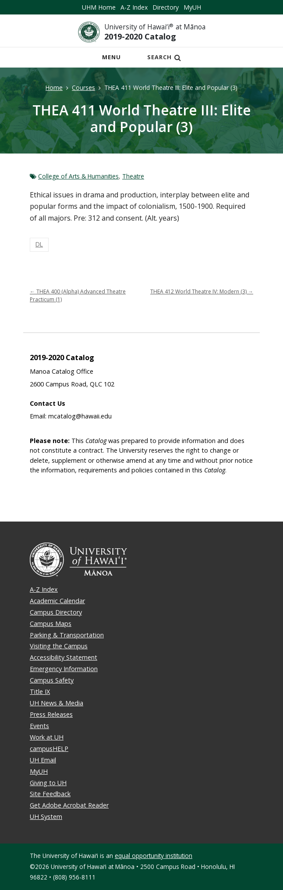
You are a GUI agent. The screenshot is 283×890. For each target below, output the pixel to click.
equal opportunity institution (153, 855)
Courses (83, 87)
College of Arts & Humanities (78, 176)
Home (54, 87)
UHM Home (99, 7)
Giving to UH (48, 783)
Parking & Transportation (67, 635)
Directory (165, 7)
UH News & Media (56, 703)
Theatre (133, 176)
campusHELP (49, 748)
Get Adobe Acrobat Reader (69, 805)
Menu (114, 59)
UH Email (43, 760)
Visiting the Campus (59, 646)
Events (39, 726)
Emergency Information (64, 669)
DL (39, 244)
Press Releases (51, 714)
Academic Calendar (57, 601)
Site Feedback (50, 794)
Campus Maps (50, 623)
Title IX (40, 691)
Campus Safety (52, 680)
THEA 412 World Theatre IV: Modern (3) (201, 291)
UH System (46, 816)
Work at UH (47, 737)
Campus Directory (56, 612)
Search (164, 57)
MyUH (192, 7)
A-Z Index (134, 7)
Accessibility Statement (63, 657)
